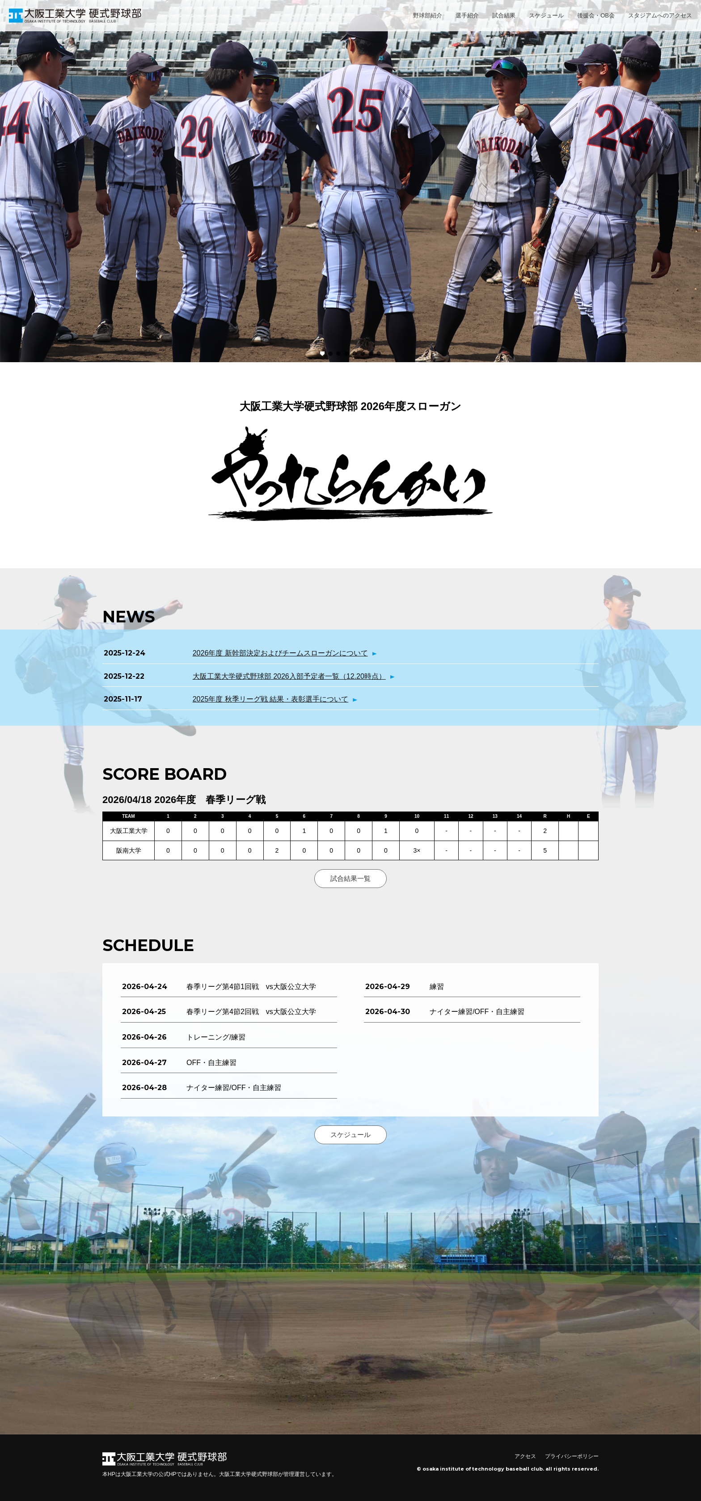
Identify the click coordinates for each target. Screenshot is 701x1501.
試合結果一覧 (350, 878)
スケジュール (546, 15)
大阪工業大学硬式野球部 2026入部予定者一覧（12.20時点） (289, 676)
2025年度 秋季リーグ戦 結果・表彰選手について (270, 699)
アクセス (525, 1456)
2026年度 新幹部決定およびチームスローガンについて (280, 653)
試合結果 (503, 15)
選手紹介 (467, 15)
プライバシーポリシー (572, 1456)
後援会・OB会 (596, 15)
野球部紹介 (427, 15)
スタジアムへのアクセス (660, 15)
